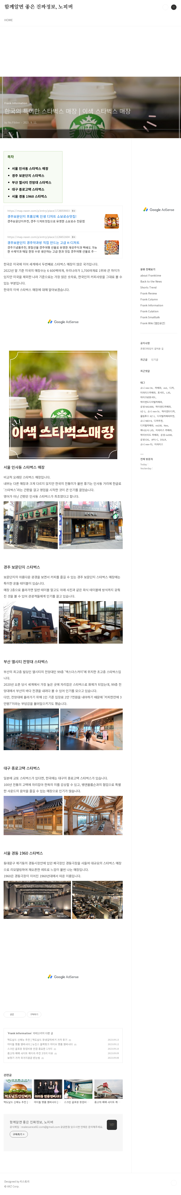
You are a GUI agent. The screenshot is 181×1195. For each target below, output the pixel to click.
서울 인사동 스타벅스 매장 (30, 168)
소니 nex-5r (154, 411)
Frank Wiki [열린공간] (152, 323)
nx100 (159, 425)
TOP (174, 1183)
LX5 (168, 392)
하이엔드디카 (168, 411)
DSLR (163, 439)
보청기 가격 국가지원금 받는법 (23, 1058)
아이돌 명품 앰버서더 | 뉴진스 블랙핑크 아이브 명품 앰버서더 (40, 1044)
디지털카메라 (146, 425)
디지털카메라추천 (165, 416)
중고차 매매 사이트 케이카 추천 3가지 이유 (30, 1053)
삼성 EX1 (144, 439)
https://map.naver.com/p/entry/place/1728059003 (38, 210)
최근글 (143, 359)
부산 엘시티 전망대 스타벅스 (31, 182)
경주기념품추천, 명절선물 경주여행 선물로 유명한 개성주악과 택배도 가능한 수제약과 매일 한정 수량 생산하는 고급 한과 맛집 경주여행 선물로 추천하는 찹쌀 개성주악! (52, 249)
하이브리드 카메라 (149, 435)
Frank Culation (149, 311)
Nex (166, 425)
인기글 (154, 359)
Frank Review (148, 293)
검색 (165, 7)
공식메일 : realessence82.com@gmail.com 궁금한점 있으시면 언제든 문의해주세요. (56, 1127)
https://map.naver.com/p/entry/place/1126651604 (38, 237)
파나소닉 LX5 (147, 430)
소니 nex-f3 (146, 444)
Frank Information (19, 1033)
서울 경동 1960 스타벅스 (29, 196)
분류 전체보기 (147, 269)
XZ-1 (142, 411)
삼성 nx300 (166, 435)
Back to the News (151, 281)
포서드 (161, 392)
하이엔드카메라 (163, 406)
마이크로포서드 (148, 397)
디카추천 (158, 420)
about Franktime (150, 275)
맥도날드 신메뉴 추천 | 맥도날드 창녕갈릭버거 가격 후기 (37, 1039)
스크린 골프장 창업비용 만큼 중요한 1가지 (29, 1049)
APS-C (154, 439)
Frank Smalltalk (150, 317)
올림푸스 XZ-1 (147, 416)
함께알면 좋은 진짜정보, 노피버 (38, 7)
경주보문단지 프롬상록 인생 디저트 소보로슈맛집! (42, 216)
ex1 (165, 388)
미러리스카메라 (148, 392)
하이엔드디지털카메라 (151, 402)
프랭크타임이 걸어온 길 (151, 348)
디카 (171, 388)
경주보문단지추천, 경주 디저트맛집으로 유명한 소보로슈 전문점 (46, 221)
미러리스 (158, 444)
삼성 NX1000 (146, 406)
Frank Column (149, 299)
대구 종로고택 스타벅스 (28, 189)
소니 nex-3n (146, 388)
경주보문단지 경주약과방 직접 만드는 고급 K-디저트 (43, 242)
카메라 (158, 388)
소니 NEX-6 (146, 420)
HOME (8, 20)
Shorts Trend (148, 287)
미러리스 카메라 (164, 430)
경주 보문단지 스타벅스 (28, 175)
